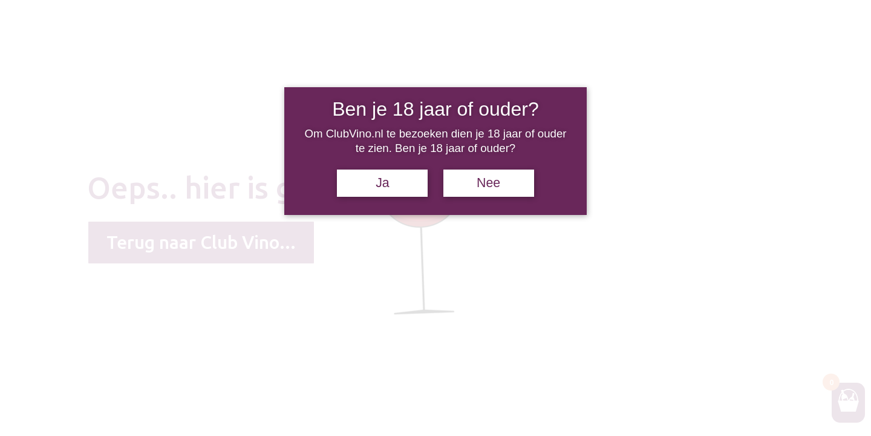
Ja (383, 183)
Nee (488, 183)
